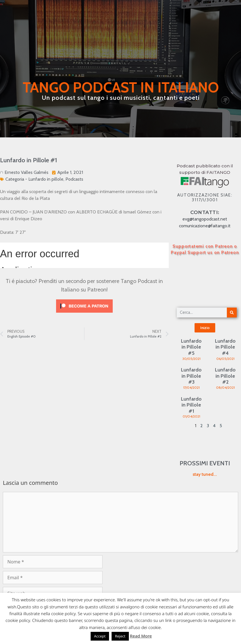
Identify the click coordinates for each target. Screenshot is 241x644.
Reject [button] (120, 636)
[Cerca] (232, 312)
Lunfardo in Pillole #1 (191, 405)
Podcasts (74, 179)
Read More (141, 636)
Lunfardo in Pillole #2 (225, 376)
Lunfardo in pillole (45, 179)
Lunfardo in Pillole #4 (225, 347)
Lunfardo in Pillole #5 (191, 347)
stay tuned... (205, 474)
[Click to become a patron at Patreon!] (84, 314)
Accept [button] (100, 636)
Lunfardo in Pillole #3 (191, 376)
